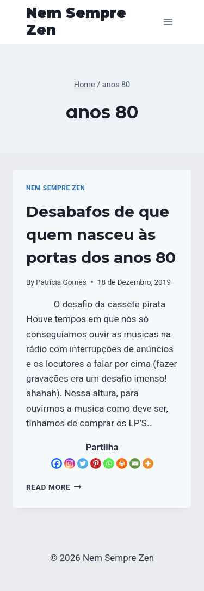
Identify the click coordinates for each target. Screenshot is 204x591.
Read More (54, 487)
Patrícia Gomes (61, 282)
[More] (148, 463)
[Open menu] (168, 21)
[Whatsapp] (108, 463)
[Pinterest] (95, 463)
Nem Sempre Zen (55, 188)
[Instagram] (69, 463)
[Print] (121, 463)
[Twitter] (82, 463)
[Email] (134, 463)
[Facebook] (56, 463)
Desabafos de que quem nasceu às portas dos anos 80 (101, 234)
